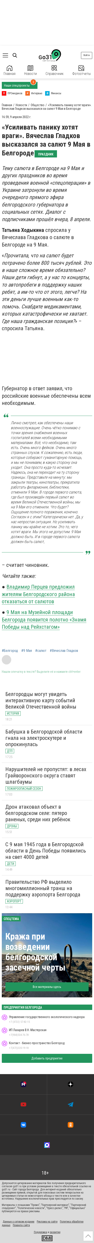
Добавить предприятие (47, 1058)
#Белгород (10, 651)
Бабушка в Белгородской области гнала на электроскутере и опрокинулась (43, 738)
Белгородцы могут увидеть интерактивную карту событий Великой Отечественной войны (40, 700)
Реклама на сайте (47, 1221)
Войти (86, 55)
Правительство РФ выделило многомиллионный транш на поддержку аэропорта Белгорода (42, 888)
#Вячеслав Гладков (64, 651)
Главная (9, 70)
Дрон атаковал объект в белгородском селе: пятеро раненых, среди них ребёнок (37, 813)
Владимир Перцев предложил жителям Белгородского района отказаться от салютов (38, 594)
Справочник (54, 70)
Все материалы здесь (47, 987)
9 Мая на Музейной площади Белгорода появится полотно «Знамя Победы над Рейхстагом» (44, 619)
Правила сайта (21, 1225)
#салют (40, 651)
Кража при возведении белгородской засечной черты (35, 952)
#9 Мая (26, 651)
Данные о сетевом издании (18, 1221)
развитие (55, 1232)
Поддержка (40, 1232)
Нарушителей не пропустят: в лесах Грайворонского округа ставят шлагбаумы (45, 775)
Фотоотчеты (81, 70)
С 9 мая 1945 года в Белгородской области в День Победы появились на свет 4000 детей (45, 850)
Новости (30, 70)
